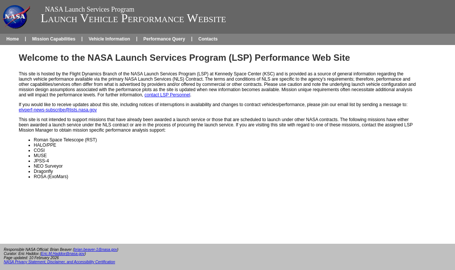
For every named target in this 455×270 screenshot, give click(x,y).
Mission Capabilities (53, 39)
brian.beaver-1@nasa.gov (95, 250)
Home (12, 39)
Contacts (207, 39)
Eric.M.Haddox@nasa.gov (62, 254)
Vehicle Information (109, 39)
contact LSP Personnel (167, 95)
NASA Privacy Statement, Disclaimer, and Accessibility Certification (59, 262)
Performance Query (164, 39)
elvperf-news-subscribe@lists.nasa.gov (58, 109)
